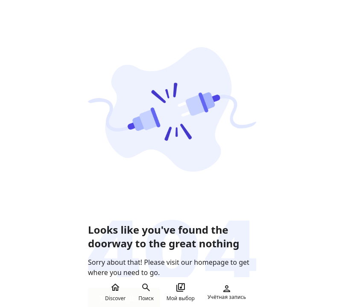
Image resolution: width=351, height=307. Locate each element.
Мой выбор (181, 292)
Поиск (146, 292)
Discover (115, 292)
